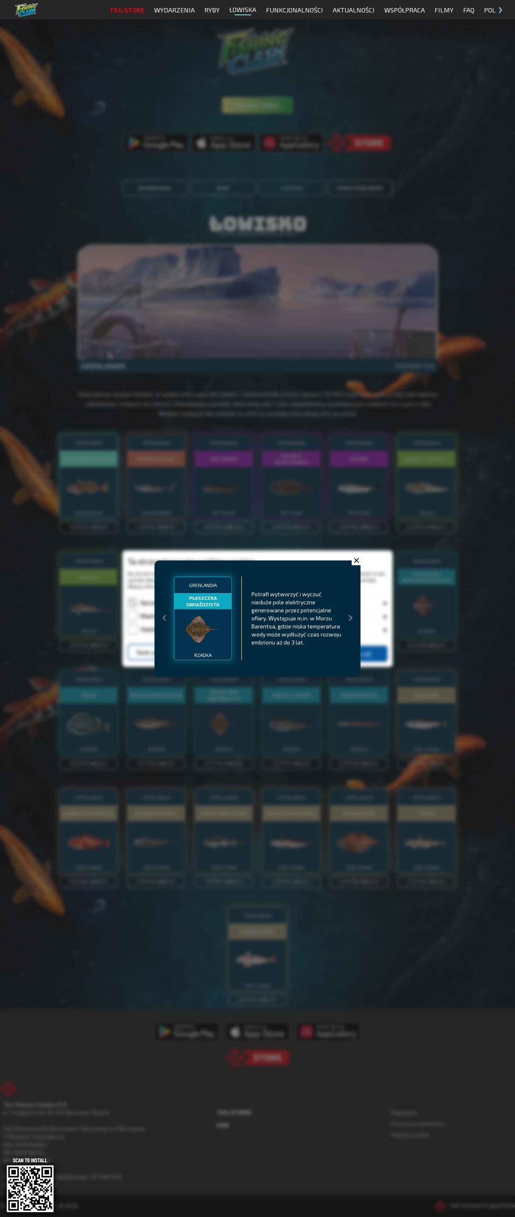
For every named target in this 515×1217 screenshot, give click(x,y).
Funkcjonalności (294, 10)
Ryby (212, 10)
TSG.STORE (126, 10)
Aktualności (354, 10)
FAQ (468, 10)
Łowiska (242, 10)
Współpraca (404, 10)
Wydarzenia (174, 10)
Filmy (444, 10)
